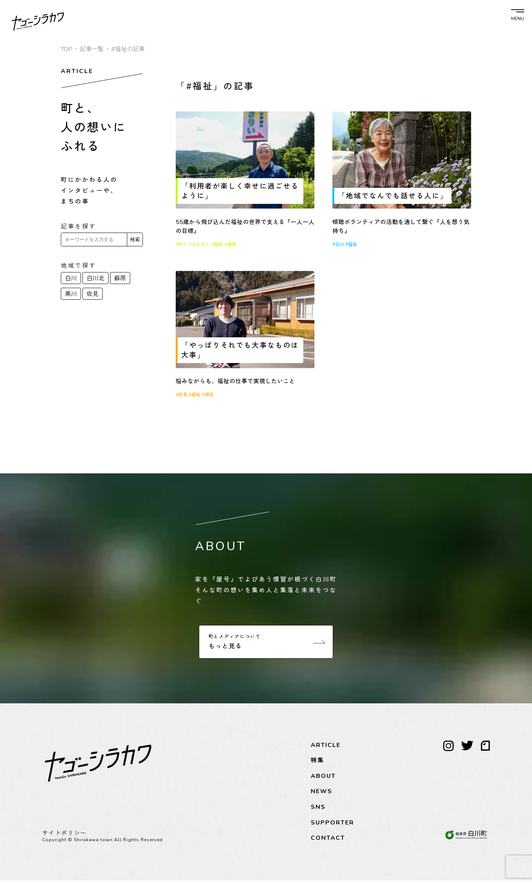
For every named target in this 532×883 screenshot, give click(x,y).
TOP (66, 49)
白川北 (95, 278)
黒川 (71, 294)
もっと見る (267, 644)
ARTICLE (326, 748)
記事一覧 (92, 49)
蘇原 (120, 278)
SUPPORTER (332, 825)
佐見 (92, 294)
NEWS (321, 794)
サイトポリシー (64, 836)
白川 (71, 278)
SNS (318, 809)
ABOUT (323, 779)
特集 (317, 763)
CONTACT (328, 841)
